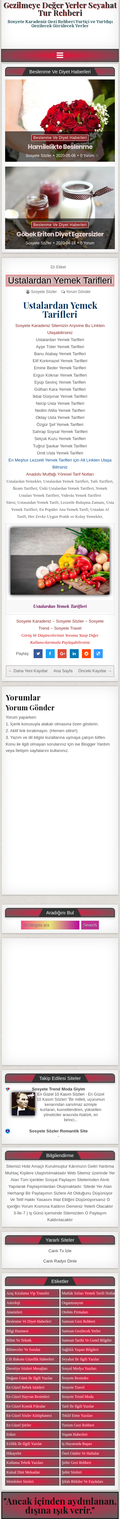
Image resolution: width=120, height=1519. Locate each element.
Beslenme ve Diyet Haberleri (60, 137)
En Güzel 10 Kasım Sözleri (61, 1094)
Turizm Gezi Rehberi (78, 1425)
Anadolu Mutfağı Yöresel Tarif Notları (60, 474)
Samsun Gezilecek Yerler (81, 1331)
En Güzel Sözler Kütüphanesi (29, 1415)
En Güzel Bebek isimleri (25, 1387)
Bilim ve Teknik (19, 1340)
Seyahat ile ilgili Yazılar (80, 1359)
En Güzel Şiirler (18, 1425)
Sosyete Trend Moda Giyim (58, 1089)
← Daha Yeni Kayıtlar (28, 670)
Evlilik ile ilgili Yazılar (24, 1443)
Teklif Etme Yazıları (77, 1415)
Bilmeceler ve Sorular (23, 1349)
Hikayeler (13, 1453)
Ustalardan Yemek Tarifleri (60, 280)
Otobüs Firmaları (75, 1312)
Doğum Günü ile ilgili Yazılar (29, 1378)
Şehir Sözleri (72, 1472)
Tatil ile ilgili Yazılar (78, 1406)
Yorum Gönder (78, 292)
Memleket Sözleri (20, 1481)
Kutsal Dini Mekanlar (23, 1472)
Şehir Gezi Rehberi (76, 1462)
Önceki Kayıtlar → (95, 670)
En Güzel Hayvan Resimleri (28, 1396)
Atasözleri (14, 1312)
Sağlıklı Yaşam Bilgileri (80, 1349)
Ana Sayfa (63, 670)
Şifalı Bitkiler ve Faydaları (82, 1481)
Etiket (61, 267)
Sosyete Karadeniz (33, 621)
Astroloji (13, 1303)
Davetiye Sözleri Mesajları (27, 1368)
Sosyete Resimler (75, 1378)
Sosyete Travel (68, 628)
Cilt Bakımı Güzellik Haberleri (30, 1359)
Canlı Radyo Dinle (60, 1261)
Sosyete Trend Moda (77, 1396)
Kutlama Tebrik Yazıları (24, 1462)
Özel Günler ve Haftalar (80, 1453)
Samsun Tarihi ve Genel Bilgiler (87, 1340)
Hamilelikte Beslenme (60, 146)
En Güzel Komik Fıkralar (25, 1406)
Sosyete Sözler (39, 156)
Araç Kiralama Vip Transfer (27, 1293)
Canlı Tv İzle (59, 1250)
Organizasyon (72, 1303)
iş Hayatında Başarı (77, 1443)
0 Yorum (87, 156)
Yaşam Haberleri (74, 1434)
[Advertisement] (60, 39)
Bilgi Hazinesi (17, 1331)
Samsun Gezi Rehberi (78, 1321)
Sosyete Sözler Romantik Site (58, 1131)
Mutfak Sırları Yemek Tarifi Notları (89, 1293)
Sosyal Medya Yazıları (79, 1368)
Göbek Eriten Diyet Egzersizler (60, 234)
